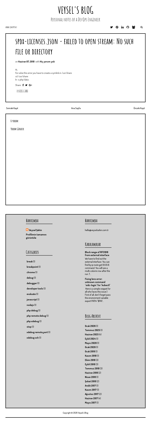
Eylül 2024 (90, 338)
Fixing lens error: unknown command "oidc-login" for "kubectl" (97, 282)
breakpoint (32, 266)
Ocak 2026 (90, 325)
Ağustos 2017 (92, 394)
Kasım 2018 (90, 355)
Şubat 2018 (90, 381)
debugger (32, 283)
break (30, 261)
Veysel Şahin (35, 230)
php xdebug (33, 321)
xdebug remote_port (37, 332)
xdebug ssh (33, 337)
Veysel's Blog (75, 10)
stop (29, 326)
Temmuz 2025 (92, 330)
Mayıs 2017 (90, 402)
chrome (31, 272)
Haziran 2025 (92, 334)
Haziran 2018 (91, 372)
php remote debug (36, 315)
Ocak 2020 (90, 347)
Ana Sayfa (76, 108)
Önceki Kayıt (139, 108)
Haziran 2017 (91, 398)
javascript (32, 299)
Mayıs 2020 (91, 343)
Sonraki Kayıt (12, 108)
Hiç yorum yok (47, 61)
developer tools (35, 288)
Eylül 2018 (90, 364)
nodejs (30, 304)
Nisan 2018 (90, 377)
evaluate (31, 294)
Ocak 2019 (90, 351)
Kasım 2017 (90, 389)
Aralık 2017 (90, 385)
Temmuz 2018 (92, 368)
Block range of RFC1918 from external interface (97, 254)
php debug (32, 310)
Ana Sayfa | (11, 27)
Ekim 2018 (90, 360)
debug (30, 277)
